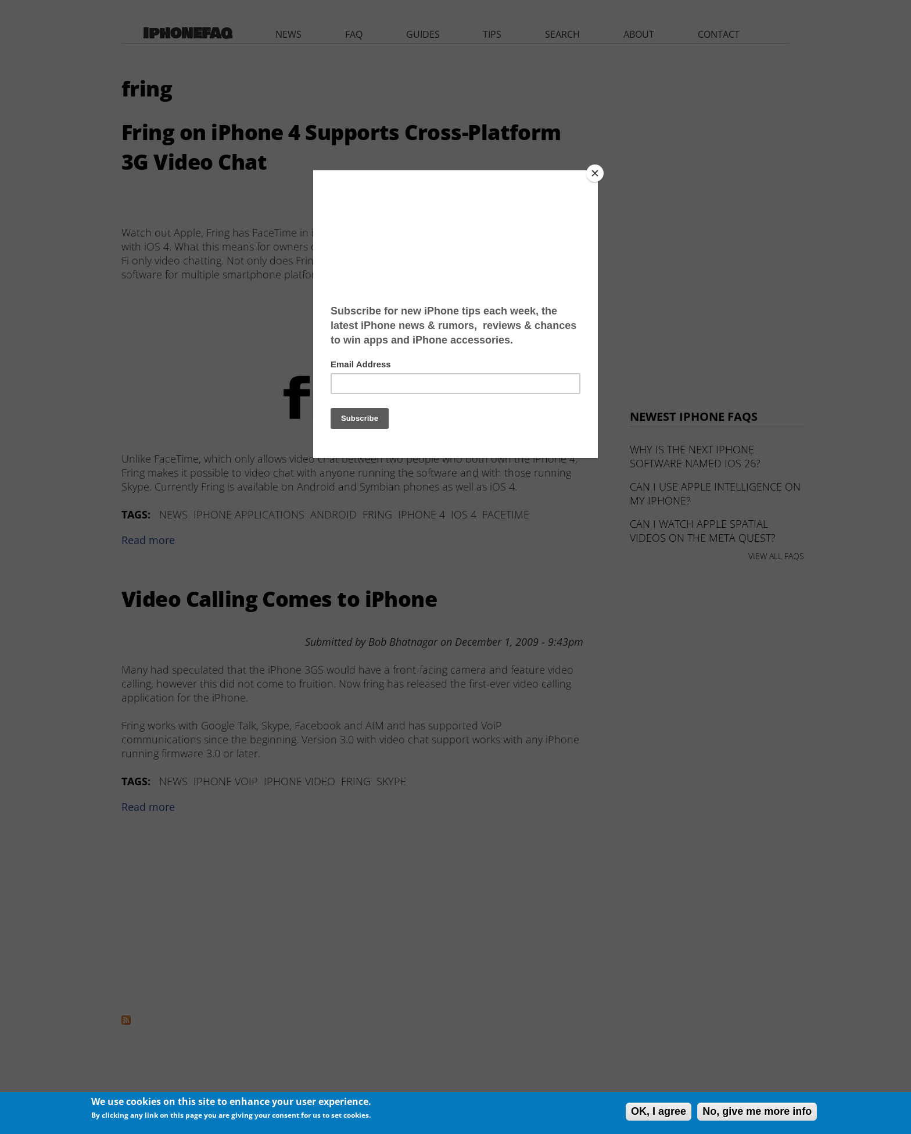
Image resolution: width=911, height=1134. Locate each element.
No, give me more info (757, 1111)
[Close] (595, 173)
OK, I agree (658, 1111)
